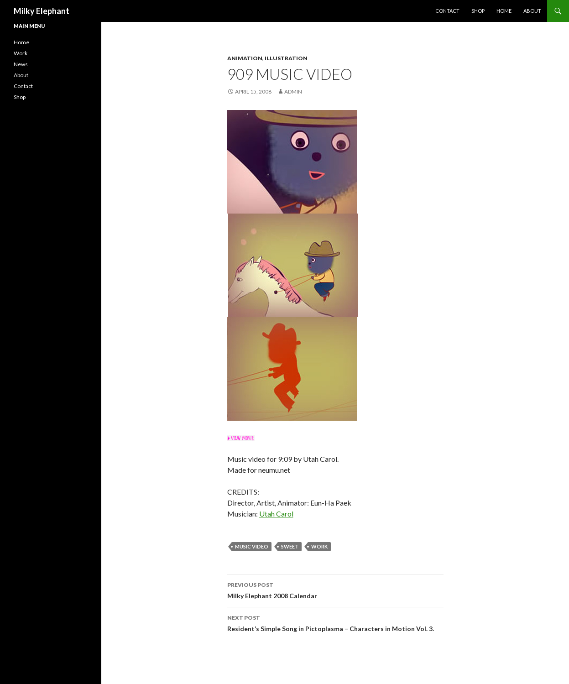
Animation (244, 58)
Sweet (289, 546)
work (319, 546)
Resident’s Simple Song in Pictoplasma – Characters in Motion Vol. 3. (335, 622)
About (532, 11)
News (21, 64)
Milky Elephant (41, 11)
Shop (478, 11)
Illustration (286, 58)
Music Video (251, 546)
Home (504, 11)
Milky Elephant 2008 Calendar (335, 590)
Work (20, 53)
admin (293, 91)
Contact (447, 11)
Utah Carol (276, 513)
